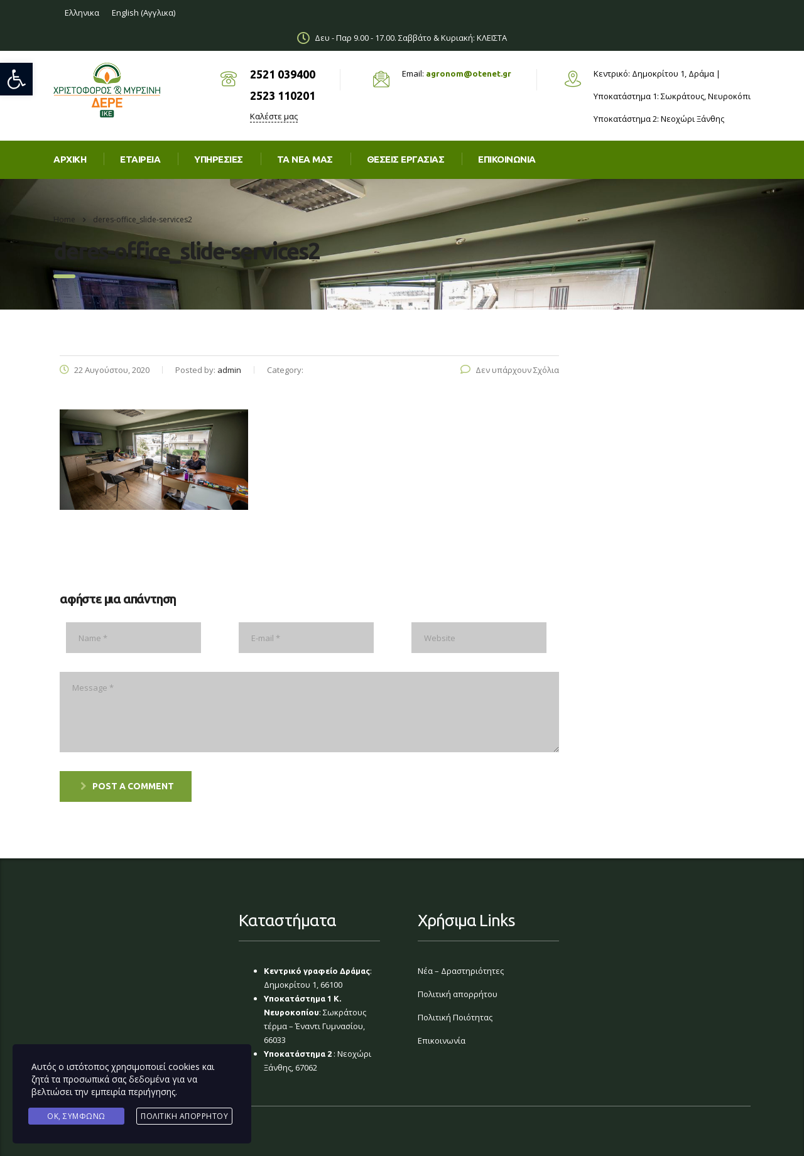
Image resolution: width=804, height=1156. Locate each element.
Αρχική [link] (69, 159)
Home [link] (64, 219)
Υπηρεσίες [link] (218, 159)
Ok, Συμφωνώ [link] (76, 1116)
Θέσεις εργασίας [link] (406, 159)
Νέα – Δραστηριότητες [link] (461, 970)
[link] (16, 79)
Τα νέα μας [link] (305, 159)
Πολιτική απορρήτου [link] (457, 994)
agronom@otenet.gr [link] (468, 73)
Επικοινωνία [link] (441, 1040)
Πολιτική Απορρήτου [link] (184, 1116)
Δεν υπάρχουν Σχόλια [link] (509, 369)
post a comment (127, 786)
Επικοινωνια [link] (507, 159)
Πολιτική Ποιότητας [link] (455, 1017)
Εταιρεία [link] (140, 159)
